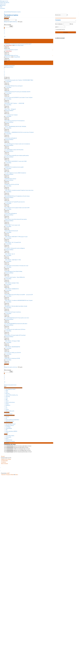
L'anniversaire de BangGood (11, 138)
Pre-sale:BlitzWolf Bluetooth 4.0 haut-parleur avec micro (17, 317)
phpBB (7, 473)
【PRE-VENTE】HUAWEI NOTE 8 (12, 288)
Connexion (58, 20)
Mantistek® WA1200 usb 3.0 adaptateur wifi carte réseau (17, 196)
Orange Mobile (17, 56)
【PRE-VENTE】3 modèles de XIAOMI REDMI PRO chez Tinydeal (18, 300)
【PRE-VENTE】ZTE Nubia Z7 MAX (12, 341)
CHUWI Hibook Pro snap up (10, 178)
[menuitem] (4, 1)
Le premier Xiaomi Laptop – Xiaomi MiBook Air (15, 277)
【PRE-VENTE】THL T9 (10, 254)
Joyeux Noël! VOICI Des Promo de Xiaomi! (13, 85)
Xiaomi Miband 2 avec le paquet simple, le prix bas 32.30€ (17, 207)
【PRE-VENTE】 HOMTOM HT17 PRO (13, 259)
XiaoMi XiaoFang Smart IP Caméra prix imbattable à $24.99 (17, 91)
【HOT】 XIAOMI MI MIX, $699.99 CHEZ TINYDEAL (15, 126)
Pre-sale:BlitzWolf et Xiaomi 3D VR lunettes (14, 149)
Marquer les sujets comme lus (10, 21)
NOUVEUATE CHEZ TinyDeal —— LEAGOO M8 (14, 103)
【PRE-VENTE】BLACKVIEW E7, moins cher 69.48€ (16, 161)
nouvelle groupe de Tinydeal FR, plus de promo (15, 201)
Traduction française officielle (7, 474)
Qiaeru (16, 474)
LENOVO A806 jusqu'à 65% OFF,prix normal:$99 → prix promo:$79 (19, 294)
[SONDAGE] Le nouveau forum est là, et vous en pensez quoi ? (18, 43)
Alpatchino (8, 56)
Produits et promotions (10, 65)
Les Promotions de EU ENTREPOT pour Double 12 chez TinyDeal (18, 97)
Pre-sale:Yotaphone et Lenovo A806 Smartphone (15, 172)
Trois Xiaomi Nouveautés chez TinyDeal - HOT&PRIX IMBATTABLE (19, 80)
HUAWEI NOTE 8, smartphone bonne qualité (14, 167)
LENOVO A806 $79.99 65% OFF (11, 230)
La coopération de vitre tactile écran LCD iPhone (15, 329)
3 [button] (4, 30)
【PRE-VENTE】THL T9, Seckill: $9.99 (13, 242)
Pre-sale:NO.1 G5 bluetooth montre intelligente (15, 248)
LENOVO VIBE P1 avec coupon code (12, 225)
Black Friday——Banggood (10, 109)
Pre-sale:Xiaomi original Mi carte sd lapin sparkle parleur (17, 155)
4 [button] (4, 32)
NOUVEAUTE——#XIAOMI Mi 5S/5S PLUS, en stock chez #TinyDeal (19, 132)
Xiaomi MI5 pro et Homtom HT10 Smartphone (15, 120)
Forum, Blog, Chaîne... (19, 45)
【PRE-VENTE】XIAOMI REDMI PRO (12, 346)
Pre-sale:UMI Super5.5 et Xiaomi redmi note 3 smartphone (17, 143)
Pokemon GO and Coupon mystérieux (13, 312)
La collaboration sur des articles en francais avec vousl (16, 265)
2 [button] (4, 29)
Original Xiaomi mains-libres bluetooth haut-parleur (16, 219)
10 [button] (4, 36)
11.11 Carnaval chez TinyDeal (11, 114)
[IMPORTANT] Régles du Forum (11, 55)
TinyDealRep (8, 81)
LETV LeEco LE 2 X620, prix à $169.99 (13, 352)
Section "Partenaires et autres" (11, 49)
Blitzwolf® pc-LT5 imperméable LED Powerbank (15, 335)
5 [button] (4, 33)
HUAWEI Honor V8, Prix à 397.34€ (12, 184)
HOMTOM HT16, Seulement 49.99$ (12, 358)
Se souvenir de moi (60, 29)
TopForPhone (9, 45)
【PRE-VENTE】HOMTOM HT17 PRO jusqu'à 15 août (16, 236)
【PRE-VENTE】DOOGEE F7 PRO (12, 283)
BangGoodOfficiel (9, 67)
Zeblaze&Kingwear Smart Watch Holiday (13, 271)
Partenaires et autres (11, 15)
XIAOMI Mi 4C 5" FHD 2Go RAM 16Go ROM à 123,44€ (16, 306)
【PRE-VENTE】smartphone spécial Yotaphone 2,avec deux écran (19, 190)
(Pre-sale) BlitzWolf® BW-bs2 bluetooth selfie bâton (16, 323)
